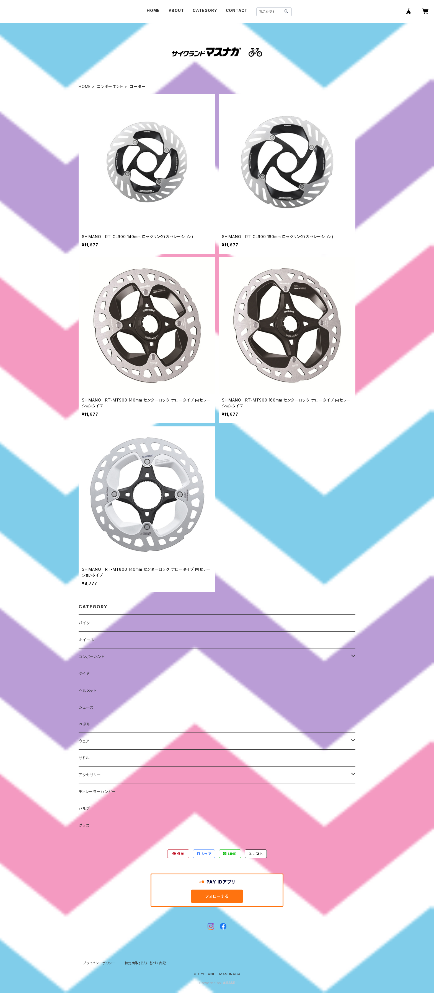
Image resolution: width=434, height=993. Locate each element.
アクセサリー (90, 774)
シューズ (86, 707)
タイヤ (84, 673)
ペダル (84, 724)
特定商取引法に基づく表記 (145, 963)
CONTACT (237, 10)
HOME (153, 10)
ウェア (84, 741)
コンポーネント (110, 86)
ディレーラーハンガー (97, 791)
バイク (84, 623)
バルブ (84, 808)
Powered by (217, 983)
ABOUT (176, 10)
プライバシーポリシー (99, 963)
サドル (84, 757)
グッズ (84, 825)
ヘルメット (88, 690)
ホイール (86, 639)
